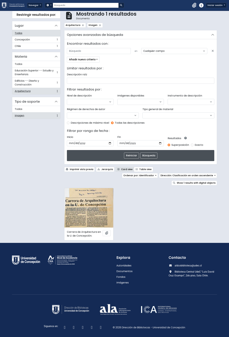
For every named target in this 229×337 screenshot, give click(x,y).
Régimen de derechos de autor (86, 109)
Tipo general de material (157, 109)
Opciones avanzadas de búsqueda (95, 35)
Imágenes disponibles (130, 95)
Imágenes (122, 282)
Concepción (36, 40)
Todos (18, 33)
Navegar (34, 5)
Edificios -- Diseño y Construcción (36, 82)
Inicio (70, 137)
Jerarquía (105, 169)
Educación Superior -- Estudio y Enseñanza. (36, 72)
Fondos (120, 277)
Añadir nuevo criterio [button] (82, 59)
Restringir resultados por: (36, 14)
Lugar (19, 25)
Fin (119, 137)
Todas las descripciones (130, 123)
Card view (125, 169)
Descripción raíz (77, 74)
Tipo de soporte (27, 101)
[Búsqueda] (85, 5)
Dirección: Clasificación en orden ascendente (187, 175)
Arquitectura (36, 91)
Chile (36, 46)
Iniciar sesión (215, 5)
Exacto (199, 145)
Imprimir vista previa (79, 169)
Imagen (36, 116)
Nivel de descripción (79, 95)
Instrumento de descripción (185, 95)
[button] (194, 5)
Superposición (180, 145)
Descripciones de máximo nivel (90, 123)
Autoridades (123, 265)
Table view (143, 169)
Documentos (124, 271)
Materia (21, 56)
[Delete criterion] (212, 51)
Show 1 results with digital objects (194, 182)
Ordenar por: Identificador (139, 175)
